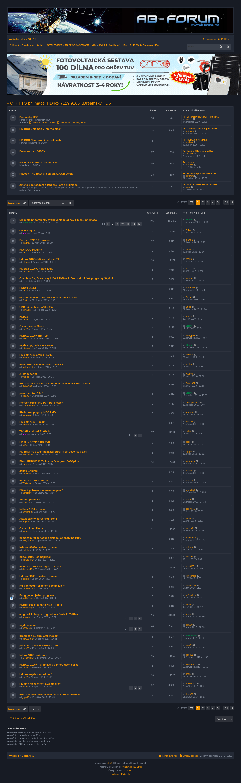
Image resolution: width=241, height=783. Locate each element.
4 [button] (213, 202)
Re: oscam (188, 162)
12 (133, 223)
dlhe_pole (190, 335)
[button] (191, 202)
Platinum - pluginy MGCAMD (37, 412)
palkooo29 (27, 367)
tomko (189, 316)
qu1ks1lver (27, 598)
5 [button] (218, 202)
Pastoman (27, 222)
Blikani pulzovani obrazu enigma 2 (41, 490)
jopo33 (25, 697)
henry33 (26, 628)
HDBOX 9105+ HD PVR (33, 335)
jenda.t (189, 119)
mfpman (190, 131)
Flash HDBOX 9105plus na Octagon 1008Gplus (49, 461)
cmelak (26, 424)
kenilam (26, 271)
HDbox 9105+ (27, 287)
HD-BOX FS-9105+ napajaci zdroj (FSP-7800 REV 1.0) (53, 451)
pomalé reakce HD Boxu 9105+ (38, 645)
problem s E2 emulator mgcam (38, 635)
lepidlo (25, 550)
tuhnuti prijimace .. (31, 499)
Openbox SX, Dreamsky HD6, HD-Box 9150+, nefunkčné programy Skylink (66, 278)
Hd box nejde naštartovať (35, 674)
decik (188, 442)
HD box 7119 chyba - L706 (36, 354)
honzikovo (27, 493)
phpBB (110, 763)
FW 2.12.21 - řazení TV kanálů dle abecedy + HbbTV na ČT (56, 383)
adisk (188, 614)
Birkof (188, 431)
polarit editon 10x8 (31, 393)
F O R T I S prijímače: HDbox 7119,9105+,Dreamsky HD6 (59, 103)
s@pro (189, 451)
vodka (189, 259)
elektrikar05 (191, 664)
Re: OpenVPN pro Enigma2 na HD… (202, 128)
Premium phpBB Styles (132, 767)
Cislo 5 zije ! (27, 230)
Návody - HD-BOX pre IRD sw (38, 162)
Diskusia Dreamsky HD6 (42, 122)
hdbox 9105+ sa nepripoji (35, 557)
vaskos (189, 142)
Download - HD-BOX (32, 151)
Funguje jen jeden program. (37, 595)
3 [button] (208, 202)
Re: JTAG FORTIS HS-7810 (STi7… (201, 184)
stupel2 (189, 556)
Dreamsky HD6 (28, 117)
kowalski (26, 310)
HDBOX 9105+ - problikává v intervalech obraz (48, 664)
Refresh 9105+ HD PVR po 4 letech (41, 402)
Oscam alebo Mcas (31, 326)
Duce (188, 307)
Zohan (189, 230)
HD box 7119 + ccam (32, 421)
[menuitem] (32, 39)
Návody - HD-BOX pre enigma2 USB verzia (46, 173)
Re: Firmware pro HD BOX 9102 (199, 173)
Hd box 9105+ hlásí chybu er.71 (39, 259)
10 (122, 223)
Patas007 (27, 386)
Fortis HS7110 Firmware (34, 240)
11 (128, 223)
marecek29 (191, 635)
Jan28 (25, 290)
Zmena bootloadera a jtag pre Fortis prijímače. (48, 184)
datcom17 (27, 569)
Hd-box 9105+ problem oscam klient (42, 585)
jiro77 (25, 329)
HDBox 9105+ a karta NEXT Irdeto (40, 604)
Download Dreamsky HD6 (71, 122)
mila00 (25, 396)
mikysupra (27, 540)
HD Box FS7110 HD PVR (34, 442)
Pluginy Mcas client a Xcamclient (40, 683)
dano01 (189, 655)
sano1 (25, 252)
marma (25, 243)
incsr (188, 187)
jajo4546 (190, 528)
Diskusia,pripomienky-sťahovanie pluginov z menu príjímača (58, 219)
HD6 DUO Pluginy (30, 249)
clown (25, 502)
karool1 (189, 153)
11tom (25, 262)
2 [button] (203, 202)
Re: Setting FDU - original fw (198, 151)
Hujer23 (26, 521)
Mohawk (26, 415)
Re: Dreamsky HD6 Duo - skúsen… (201, 117)
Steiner (189, 219)
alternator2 (27, 454)
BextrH (25, 300)
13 (139, 223)
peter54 (189, 164)
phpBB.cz (128, 770)
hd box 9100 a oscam (32, 509)
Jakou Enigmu (28, 470)
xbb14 (25, 667)
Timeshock (191, 576)
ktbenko (26, 348)
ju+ (23, 281)
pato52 (25, 531)
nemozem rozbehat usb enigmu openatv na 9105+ (51, 537)
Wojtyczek (27, 483)
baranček (190, 287)
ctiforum (190, 176)
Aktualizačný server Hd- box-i (38, 518)
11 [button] (226, 202)
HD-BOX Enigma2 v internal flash (40, 128)
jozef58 (189, 278)
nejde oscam (27, 625)
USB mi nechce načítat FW (36, 307)
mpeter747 (191, 683)
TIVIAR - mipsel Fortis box (36, 431)
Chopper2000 (29, 405)
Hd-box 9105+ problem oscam (38, 547)
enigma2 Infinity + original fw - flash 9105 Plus (48, 614)
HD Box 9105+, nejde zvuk (36, 268)
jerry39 (189, 625)
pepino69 (27, 512)
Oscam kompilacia (31, 528)
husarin (189, 470)
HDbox (23, 316)
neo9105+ (191, 566)
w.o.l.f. (189, 268)
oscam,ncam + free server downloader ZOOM (48, 297)
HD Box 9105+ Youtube (34, 480)
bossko (189, 480)
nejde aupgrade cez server (36, 345)
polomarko (27, 617)
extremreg (27, 607)
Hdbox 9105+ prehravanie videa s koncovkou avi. (50, 694)
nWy (24, 445)
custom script (28, 374)
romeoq (26, 357)
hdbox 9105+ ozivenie (33, 655)
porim (188, 499)
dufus (25, 686)
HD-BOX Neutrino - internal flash (40, 140)
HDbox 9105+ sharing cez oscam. (40, 566)
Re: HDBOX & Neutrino (195, 140)
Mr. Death (27, 473)
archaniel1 (27, 658)
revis (25, 233)
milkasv (26, 338)
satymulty (190, 461)
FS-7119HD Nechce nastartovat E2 (41, 364)
